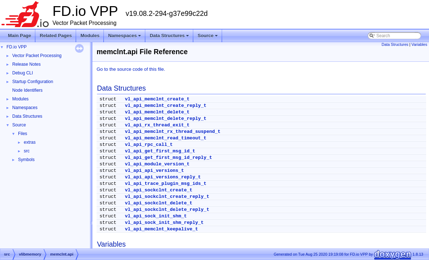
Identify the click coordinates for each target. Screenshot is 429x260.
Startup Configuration (32, 81)
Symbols (26, 159)
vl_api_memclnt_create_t (157, 99)
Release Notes (26, 64)
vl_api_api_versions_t (154, 170)
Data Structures (170, 37)
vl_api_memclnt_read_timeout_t (165, 138)
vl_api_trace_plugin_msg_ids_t (165, 183)
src (27, 150)
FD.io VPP (16, 46)
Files (22, 133)
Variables (419, 44)
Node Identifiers (27, 90)
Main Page (19, 35)
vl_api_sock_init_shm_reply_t (164, 222)
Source (208, 37)
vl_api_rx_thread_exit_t (157, 125)
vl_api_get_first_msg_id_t (160, 151)
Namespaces (125, 37)
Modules (89, 35)
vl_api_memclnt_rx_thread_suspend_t (172, 131)
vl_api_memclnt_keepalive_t (161, 229)
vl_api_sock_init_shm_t (156, 216)
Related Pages (56, 35)
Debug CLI (22, 72)
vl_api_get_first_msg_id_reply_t (168, 157)
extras (30, 142)
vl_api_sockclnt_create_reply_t (167, 196)
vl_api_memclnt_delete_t (157, 112)
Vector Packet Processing (37, 55)
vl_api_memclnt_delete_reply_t (165, 118)
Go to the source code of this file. (131, 69)
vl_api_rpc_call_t (149, 144)
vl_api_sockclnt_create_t (158, 190)
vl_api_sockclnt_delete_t (158, 203)
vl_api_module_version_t (157, 164)
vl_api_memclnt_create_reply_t (165, 105)
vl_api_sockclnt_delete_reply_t (167, 209)
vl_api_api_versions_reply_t (163, 177)
